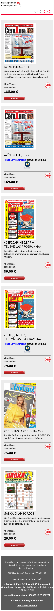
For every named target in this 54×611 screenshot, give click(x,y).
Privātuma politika (27, 605)
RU (38, 11)
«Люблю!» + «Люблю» (23, 431)
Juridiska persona (11, 5)
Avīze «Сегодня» (16, 67)
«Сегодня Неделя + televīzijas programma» (22, 244)
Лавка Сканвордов (19, 513)
